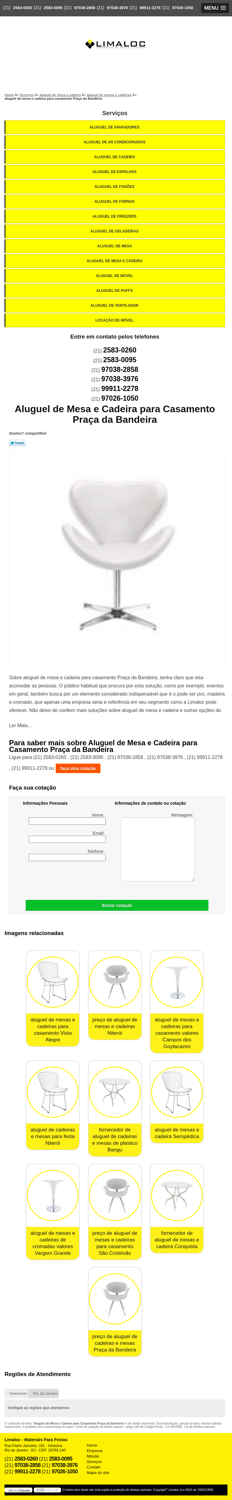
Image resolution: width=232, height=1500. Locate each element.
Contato (94, 1467)
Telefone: (67, 855)
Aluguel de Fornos (115, 201)
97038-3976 (117, 7)
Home (92, 1445)
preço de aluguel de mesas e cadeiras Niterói (114, 1026)
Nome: (67, 819)
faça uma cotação (78, 768)
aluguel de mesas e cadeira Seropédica (177, 1133)
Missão (93, 1456)
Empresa (94, 1450)
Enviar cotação (117, 905)
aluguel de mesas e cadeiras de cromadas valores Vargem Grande (53, 1243)
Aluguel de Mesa (115, 246)
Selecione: (18, 1393)
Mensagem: (157, 847)
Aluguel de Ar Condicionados (115, 142)
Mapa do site (98, 1472)
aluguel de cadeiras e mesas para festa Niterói (53, 1136)
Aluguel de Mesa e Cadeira (115, 261)
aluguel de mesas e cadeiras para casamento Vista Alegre (53, 1030)
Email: (67, 837)
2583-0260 (22, 7)
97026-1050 (182, 7)
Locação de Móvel (115, 320)
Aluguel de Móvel (115, 276)
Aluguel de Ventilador (114, 305)
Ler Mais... (20, 725)
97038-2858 (84, 7)
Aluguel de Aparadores (114, 127)
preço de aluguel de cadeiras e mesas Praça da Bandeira (114, 1343)
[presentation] (61, 879)
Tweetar (17, 443)
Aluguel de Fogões (115, 187)
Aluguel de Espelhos (115, 172)
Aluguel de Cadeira (115, 157)
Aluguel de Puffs (115, 291)
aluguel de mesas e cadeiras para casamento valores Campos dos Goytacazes (177, 1033)
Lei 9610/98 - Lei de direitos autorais (190, 1426)
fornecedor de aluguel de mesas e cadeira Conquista (177, 1239)
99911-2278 (150, 7)
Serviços (114, 113)
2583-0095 (53, 7)
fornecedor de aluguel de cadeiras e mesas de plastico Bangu (114, 1140)
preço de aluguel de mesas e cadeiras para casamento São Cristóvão (114, 1243)
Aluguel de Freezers (114, 216)
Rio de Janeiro (45, 1393)
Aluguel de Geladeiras (115, 231)
